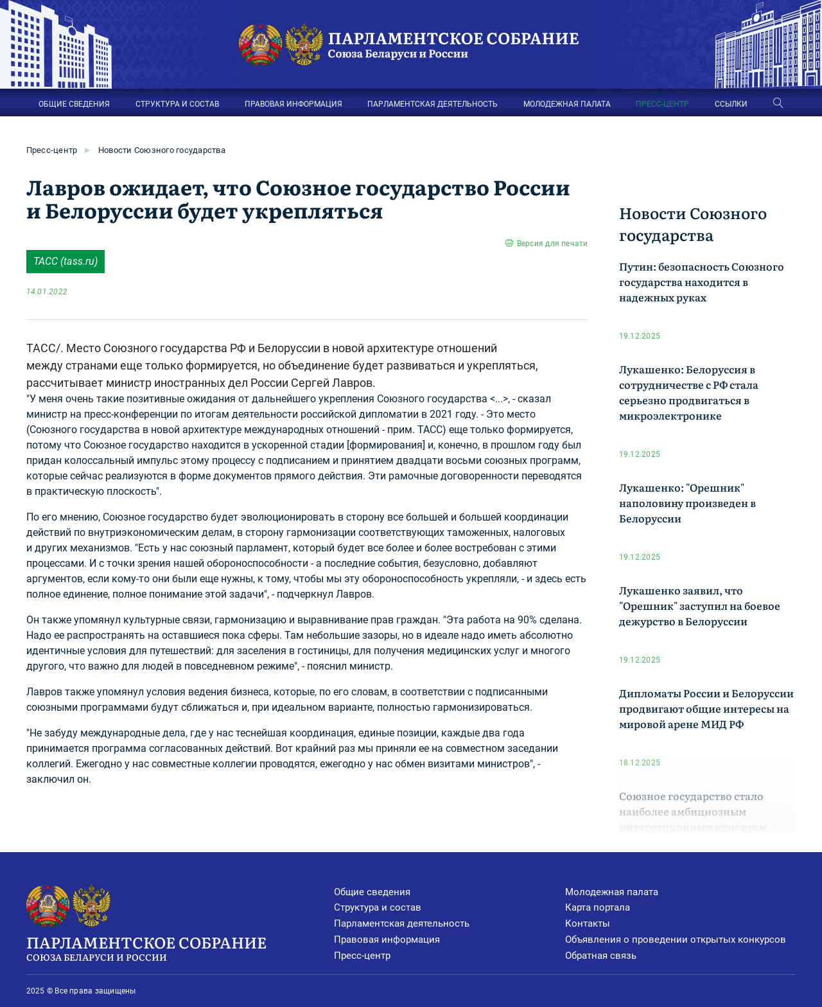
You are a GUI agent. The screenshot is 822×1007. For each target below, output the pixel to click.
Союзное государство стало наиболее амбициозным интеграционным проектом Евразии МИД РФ (693, 819)
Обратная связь (600, 955)
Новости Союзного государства (161, 150)
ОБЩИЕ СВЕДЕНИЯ (74, 104)
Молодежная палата (611, 892)
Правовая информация (387, 939)
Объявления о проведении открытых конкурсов (675, 939)
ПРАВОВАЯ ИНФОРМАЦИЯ (293, 104)
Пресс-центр (52, 150)
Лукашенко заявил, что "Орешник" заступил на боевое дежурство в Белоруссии (699, 605)
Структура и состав (377, 907)
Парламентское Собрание (180, 947)
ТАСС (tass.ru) (65, 261)
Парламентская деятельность (401, 923)
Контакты (587, 923)
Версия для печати (552, 243)
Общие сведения (372, 892)
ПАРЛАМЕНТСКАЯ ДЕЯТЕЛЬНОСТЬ (432, 104)
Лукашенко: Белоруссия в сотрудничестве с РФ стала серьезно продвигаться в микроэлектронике (688, 392)
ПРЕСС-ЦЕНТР (662, 104)
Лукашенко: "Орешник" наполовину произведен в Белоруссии (687, 502)
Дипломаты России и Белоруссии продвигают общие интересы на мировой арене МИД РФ (706, 708)
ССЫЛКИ (731, 104)
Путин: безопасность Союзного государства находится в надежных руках (701, 281)
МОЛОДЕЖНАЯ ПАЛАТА (567, 104)
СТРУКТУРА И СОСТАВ (177, 104)
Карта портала (597, 907)
